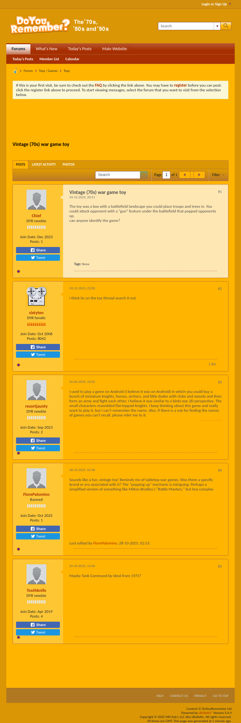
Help (159, 696)
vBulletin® (206, 713)
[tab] (21, 164)
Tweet (38, 257)
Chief (36, 215)
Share (38, 250)
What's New (46, 48)
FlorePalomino (36, 494)
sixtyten (36, 312)
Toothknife (36, 590)
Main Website (114, 48)
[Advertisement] (127, 121)
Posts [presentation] (20, 165)
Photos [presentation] (69, 165)
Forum (28, 71)
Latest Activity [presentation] (44, 165)
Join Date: (28, 236)
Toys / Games (48, 71)
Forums (18, 48)
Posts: (35, 241)
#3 (220, 382)
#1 (220, 192)
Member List (49, 59)
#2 (220, 289)
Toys (67, 71)
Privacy (200, 696)
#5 (220, 566)
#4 (220, 470)
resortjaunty (36, 406)
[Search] (189, 26)
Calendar (72, 59)
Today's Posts (80, 48)
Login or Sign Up (216, 4)
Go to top (220, 696)
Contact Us (179, 696)
